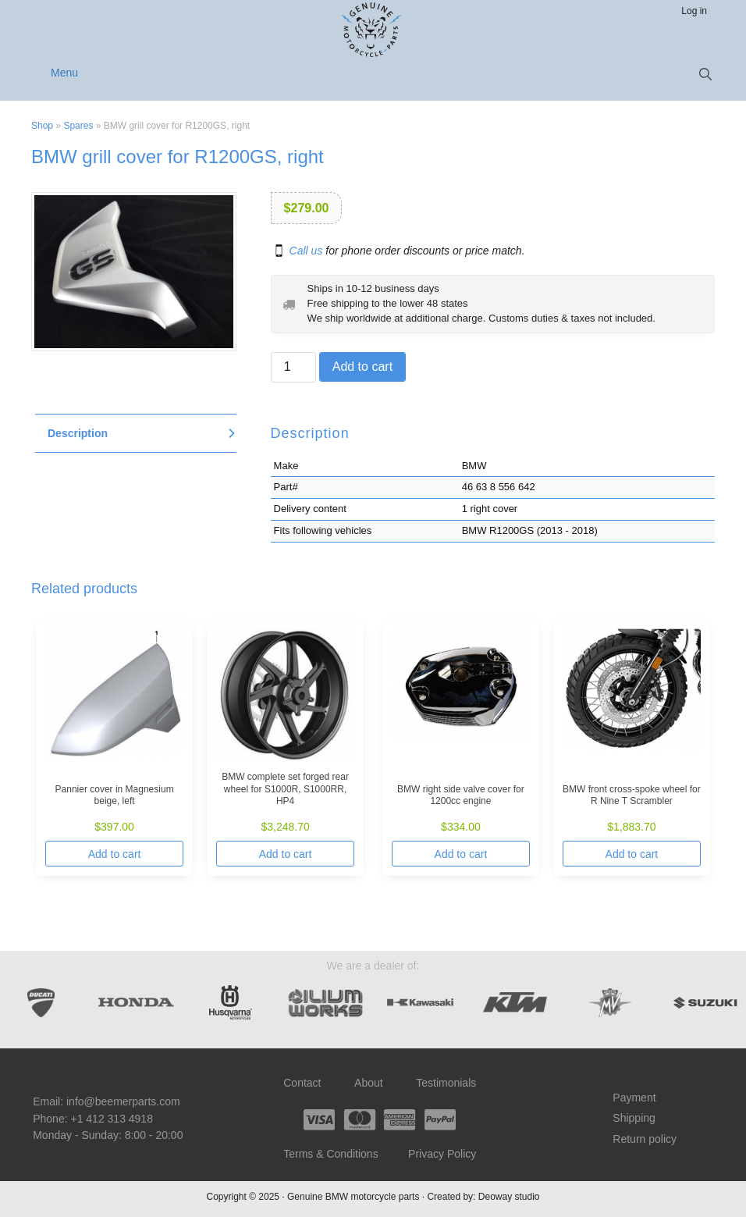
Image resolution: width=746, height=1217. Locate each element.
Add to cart (362, 366)
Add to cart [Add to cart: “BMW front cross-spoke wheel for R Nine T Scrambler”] (632, 854)
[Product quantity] (293, 367)
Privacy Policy (442, 1154)
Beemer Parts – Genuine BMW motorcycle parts (373, 29)
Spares (78, 125)
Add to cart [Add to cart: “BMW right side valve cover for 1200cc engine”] (461, 854)
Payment (634, 1097)
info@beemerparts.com (123, 1101)
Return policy (645, 1139)
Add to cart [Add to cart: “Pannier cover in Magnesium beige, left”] (114, 854)
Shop (42, 125)
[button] (705, 74)
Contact (302, 1082)
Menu (64, 72)
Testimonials (446, 1082)
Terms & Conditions (330, 1154)
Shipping (634, 1118)
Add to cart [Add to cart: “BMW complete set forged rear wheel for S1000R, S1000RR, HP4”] (285, 854)
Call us (306, 250)
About (368, 1082)
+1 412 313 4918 (111, 1118)
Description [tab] (78, 433)
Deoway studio (509, 1196)
